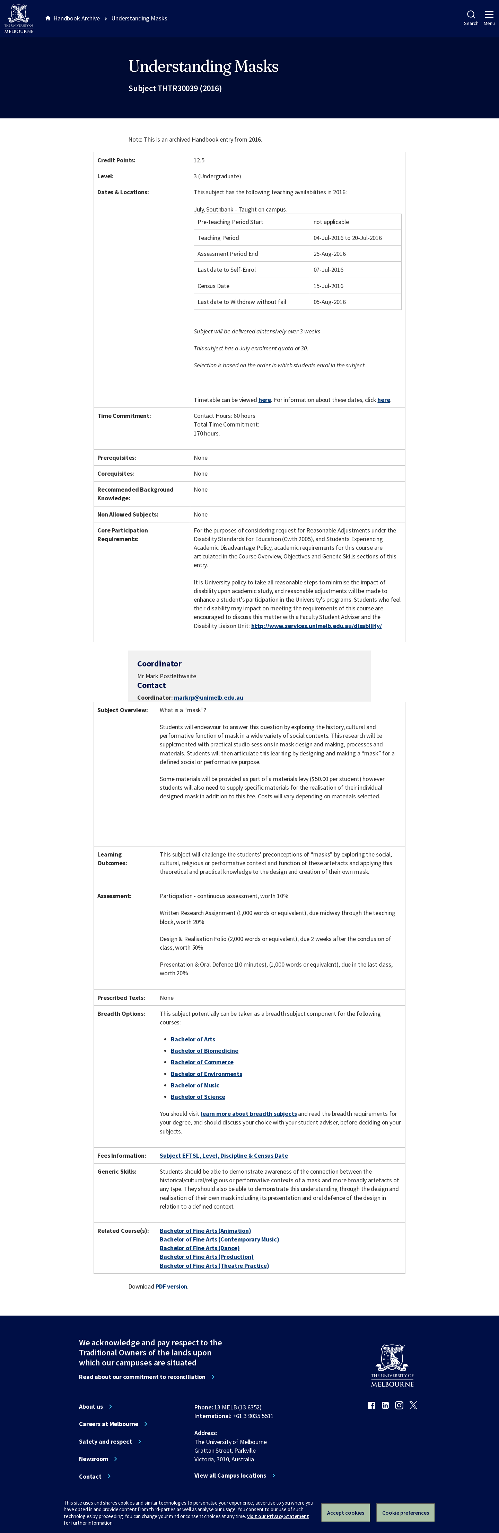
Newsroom (93, 1459)
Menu (489, 18)
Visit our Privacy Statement (278, 1516)
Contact (90, 1476)
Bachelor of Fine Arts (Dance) (199, 1248)
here (265, 400)
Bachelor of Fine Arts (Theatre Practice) (214, 1266)
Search (471, 18)
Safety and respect (105, 1441)
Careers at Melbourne (108, 1424)
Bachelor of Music (195, 1085)
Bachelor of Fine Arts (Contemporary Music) (219, 1239)
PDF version (171, 1286)
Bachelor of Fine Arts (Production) (206, 1257)
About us (91, 1406)
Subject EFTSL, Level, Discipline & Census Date (224, 1155)
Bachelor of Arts (193, 1039)
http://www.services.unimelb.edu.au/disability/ (316, 626)
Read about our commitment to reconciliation (142, 1377)
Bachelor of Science (198, 1097)
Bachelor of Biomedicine (204, 1051)
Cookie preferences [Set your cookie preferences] (405, 1512)
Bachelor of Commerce (202, 1062)
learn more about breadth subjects (249, 1114)
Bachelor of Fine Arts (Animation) (205, 1231)
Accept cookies (345, 1512)
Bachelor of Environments (206, 1074)
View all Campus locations (230, 1475)
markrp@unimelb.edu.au (208, 697)
